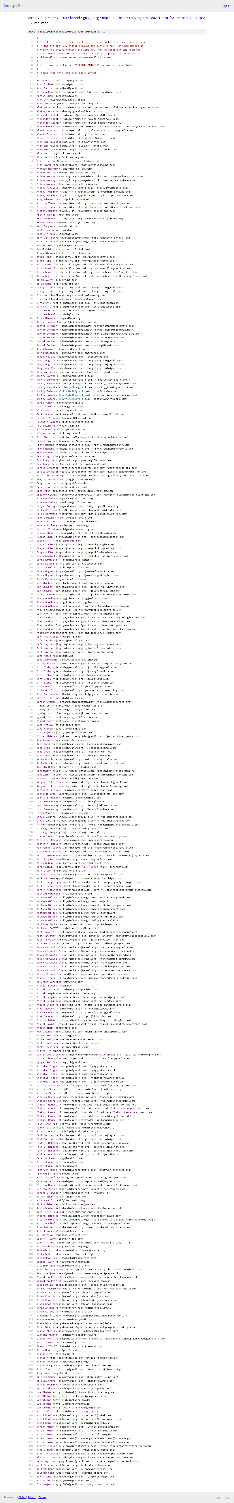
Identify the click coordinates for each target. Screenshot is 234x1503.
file (102, 31)
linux (63, 18)
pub (43, 18)
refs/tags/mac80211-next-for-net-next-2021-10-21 (168, 18)
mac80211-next (114, 18)
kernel (32, 18)
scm (53, 18)
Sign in (226, 5)
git (85, 18)
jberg (94, 18)
